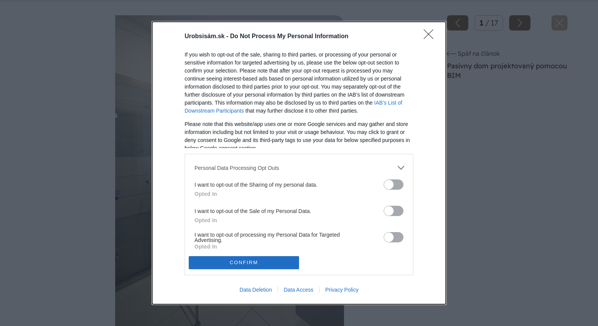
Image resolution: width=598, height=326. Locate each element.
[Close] (431, 36)
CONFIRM (244, 262)
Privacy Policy (341, 290)
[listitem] (299, 168)
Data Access (298, 290)
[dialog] (299, 163)
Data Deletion (256, 290)
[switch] (393, 184)
